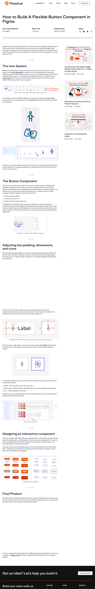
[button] (41, 3)
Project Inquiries (85, 573)
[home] (14, 3)
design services (16, 555)
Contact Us (84, 3)
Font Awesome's (18, 72)
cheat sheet (6, 78)
